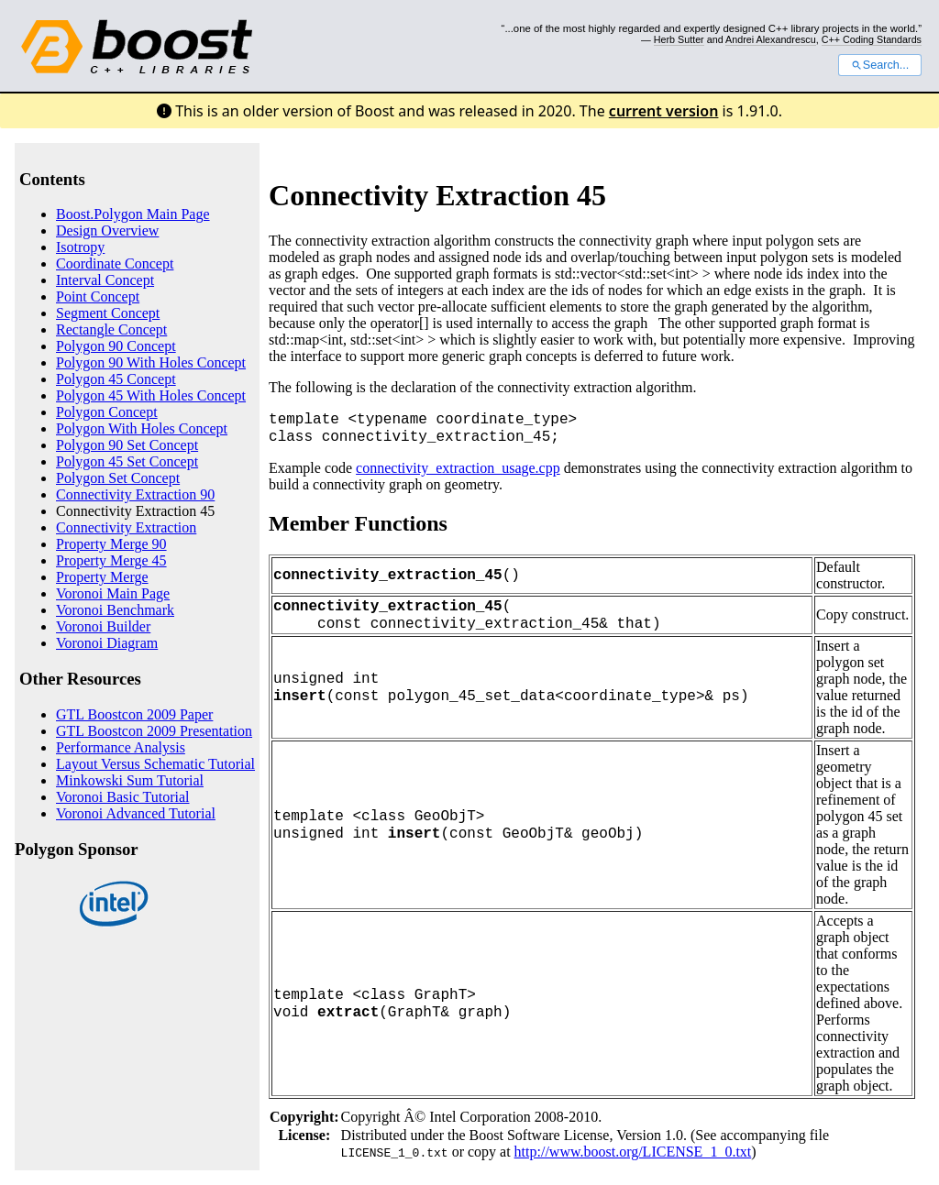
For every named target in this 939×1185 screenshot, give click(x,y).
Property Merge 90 (111, 544)
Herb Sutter (679, 39)
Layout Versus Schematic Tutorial (155, 764)
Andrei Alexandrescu (770, 39)
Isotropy (80, 247)
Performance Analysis (120, 747)
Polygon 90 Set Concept (127, 445)
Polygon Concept (107, 412)
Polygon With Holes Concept (141, 428)
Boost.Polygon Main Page (133, 214)
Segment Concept (108, 313)
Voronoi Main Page (113, 593)
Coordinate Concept (114, 263)
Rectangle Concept (111, 329)
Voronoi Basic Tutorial (123, 797)
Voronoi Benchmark (115, 610)
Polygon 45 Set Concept (127, 461)
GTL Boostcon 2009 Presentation (154, 731)
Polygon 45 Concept (116, 379)
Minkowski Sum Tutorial (130, 780)
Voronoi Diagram (107, 643)
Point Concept (97, 296)
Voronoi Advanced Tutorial (135, 813)
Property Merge (102, 577)
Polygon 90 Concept (116, 346)
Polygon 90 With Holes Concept (151, 362)
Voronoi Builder (103, 626)
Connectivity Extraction (126, 527)
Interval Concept (105, 280)
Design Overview (107, 230)
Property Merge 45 (111, 560)
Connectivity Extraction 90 (135, 494)
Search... (880, 65)
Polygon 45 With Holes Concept (151, 395)
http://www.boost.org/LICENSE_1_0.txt (633, 1151)
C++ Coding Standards (872, 39)
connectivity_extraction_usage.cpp (458, 468)
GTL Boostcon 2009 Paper (134, 714)
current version (664, 111)
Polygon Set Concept (118, 478)
